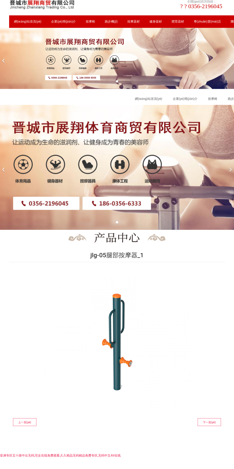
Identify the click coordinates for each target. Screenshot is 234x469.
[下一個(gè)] (230, 58)
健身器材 (155, 21)
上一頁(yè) (24, 422)
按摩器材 (133, 21)
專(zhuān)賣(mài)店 (207, 21)
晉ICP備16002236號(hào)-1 (170, 442)
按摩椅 (90, 21)
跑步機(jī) (111, 21)
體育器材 (178, 21)
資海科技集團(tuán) (134, 442)
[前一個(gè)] (4, 58)
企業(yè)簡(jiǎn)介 (63, 21)
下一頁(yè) (209, 422)
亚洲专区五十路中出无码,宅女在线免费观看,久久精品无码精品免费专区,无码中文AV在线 (60, 455)
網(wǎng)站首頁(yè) (27, 21)
